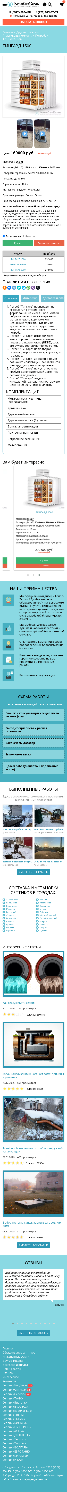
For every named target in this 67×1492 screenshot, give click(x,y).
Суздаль (10, 915)
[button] (28, 575)
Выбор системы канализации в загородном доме (32, 1224)
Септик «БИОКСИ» (15, 1423)
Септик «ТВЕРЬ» (13, 1415)
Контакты (9, 1381)
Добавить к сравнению (49, 243)
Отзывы (8, 1373)
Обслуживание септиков (19, 1352)
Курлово (10, 924)
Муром (43, 909)
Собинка (44, 912)
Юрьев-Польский (48, 915)
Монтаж (31, 236)
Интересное (11, 1377)
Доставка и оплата (15, 1365)
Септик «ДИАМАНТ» (16, 1435)
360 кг (19, 161)
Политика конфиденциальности (28, 1479)
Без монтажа (13, 236)
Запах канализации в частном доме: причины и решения (33, 1075)
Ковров (43, 921)
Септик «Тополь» (14, 1443)
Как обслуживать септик (19, 1002)
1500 (29, 167)
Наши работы (12, 1369)
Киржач (10, 921)
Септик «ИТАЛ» (13, 1460)
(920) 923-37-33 (47, 12)
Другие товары (26, 32)
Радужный (11, 912)
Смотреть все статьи (33, 1245)
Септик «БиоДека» (15, 1385)
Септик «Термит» (14, 1439)
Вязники (43, 899)
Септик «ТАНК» (13, 1398)
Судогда (43, 930)
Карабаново (45, 902)
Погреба (40, 35)
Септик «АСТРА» (13, 1431)
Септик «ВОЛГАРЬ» (15, 1447)
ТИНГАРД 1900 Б (18, 264)
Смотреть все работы (33, 871)
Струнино (10, 930)
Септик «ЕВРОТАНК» (16, 1451)
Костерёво (45, 906)
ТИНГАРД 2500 (18, 269)
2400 (55, 167)
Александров (12, 899)
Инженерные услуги (16, 1356)
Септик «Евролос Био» (17, 1411)
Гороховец (11, 918)
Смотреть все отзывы (33, 1332)
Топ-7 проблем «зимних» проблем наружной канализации (33, 1150)
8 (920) (43, 1471)
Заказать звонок (33, 22)
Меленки (10, 909)
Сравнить (33, 565)
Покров (43, 927)
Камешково (11, 902)
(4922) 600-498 (20, 12)
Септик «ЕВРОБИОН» (17, 1427)
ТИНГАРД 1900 (18, 259)
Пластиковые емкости (17, 35)
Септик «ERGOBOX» (15, 1406)
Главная (8, 32)
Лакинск (44, 924)
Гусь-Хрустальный (48, 918)
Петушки (10, 927)
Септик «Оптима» (14, 1389)
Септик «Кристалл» (15, 1455)
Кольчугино (12, 906)
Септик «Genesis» (14, 1394)
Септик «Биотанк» (15, 1402)
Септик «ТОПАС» (14, 1419)
